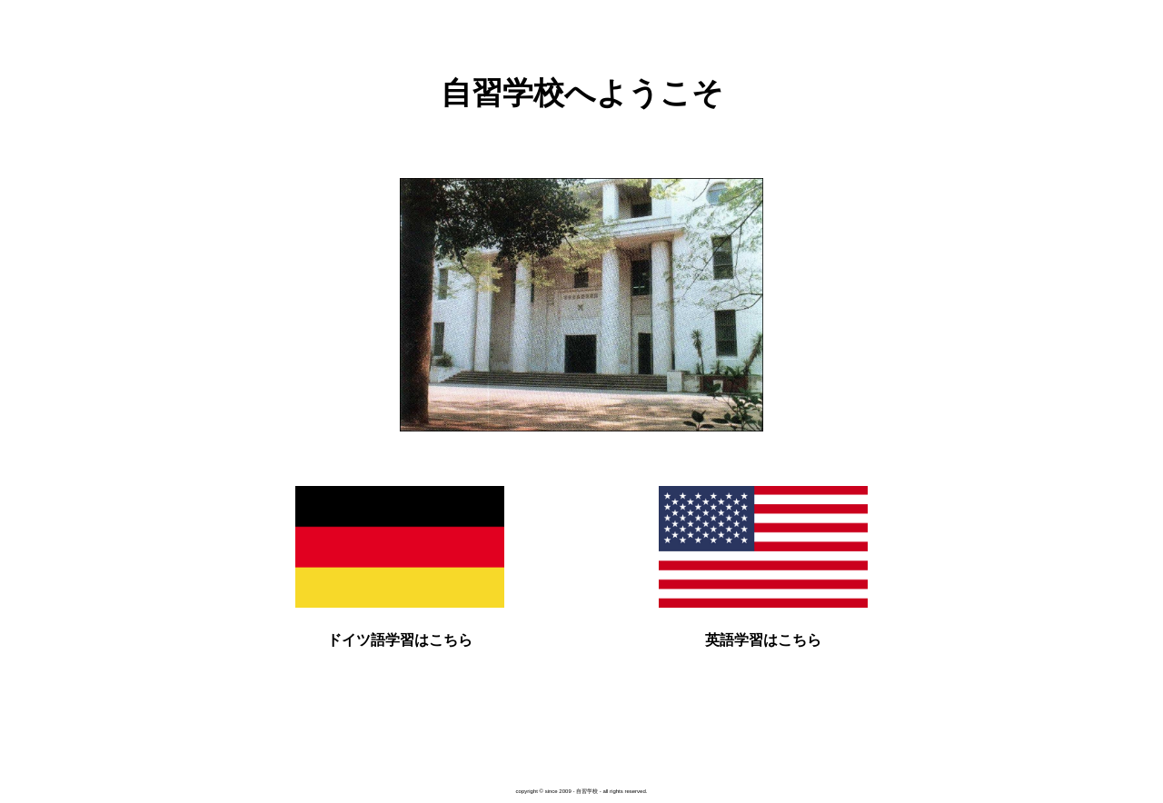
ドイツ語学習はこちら (399, 640)
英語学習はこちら (763, 640)
